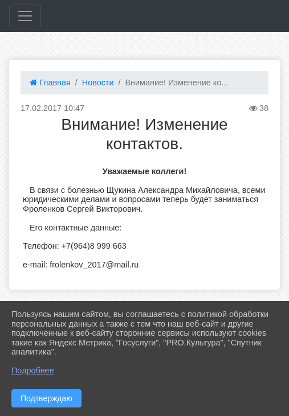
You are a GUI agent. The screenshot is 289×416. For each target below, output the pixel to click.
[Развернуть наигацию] (25, 16)
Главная (50, 82)
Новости (98, 82)
